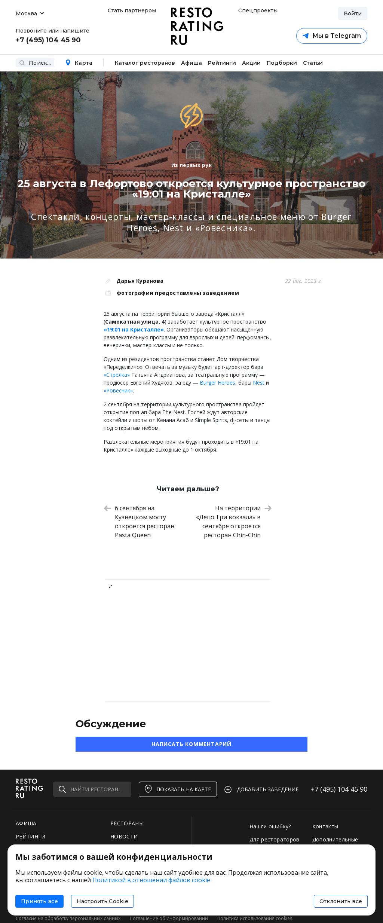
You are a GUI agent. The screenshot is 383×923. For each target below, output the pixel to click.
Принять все (39, 901)
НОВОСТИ (124, 836)
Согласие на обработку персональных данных (68, 918)
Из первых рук (191, 165)
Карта (78, 62)
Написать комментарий (191, 744)
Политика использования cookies (254, 918)
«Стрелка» (117, 374)
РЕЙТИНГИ (31, 836)
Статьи (313, 62)
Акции (251, 62)
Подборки (282, 62)
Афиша (191, 62)
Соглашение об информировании (169, 918)
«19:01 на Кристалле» (134, 329)
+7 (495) (339, 789)
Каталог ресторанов (145, 62)
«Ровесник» (118, 390)
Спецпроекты (257, 10)
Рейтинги (222, 62)
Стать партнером (132, 10)
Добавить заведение (267, 789)
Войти (353, 13)
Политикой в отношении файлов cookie (151, 880)
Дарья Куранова (139, 280)
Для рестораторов (274, 839)
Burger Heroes (217, 382)
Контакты (325, 826)
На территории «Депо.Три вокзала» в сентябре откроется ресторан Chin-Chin (234, 521)
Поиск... (35, 62)
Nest (259, 382)
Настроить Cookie (102, 901)
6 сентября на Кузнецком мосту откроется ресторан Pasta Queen (139, 521)
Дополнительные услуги (335, 843)
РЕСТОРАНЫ (127, 823)
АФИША (26, 823)
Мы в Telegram (332, 35)
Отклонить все (340, 901)
